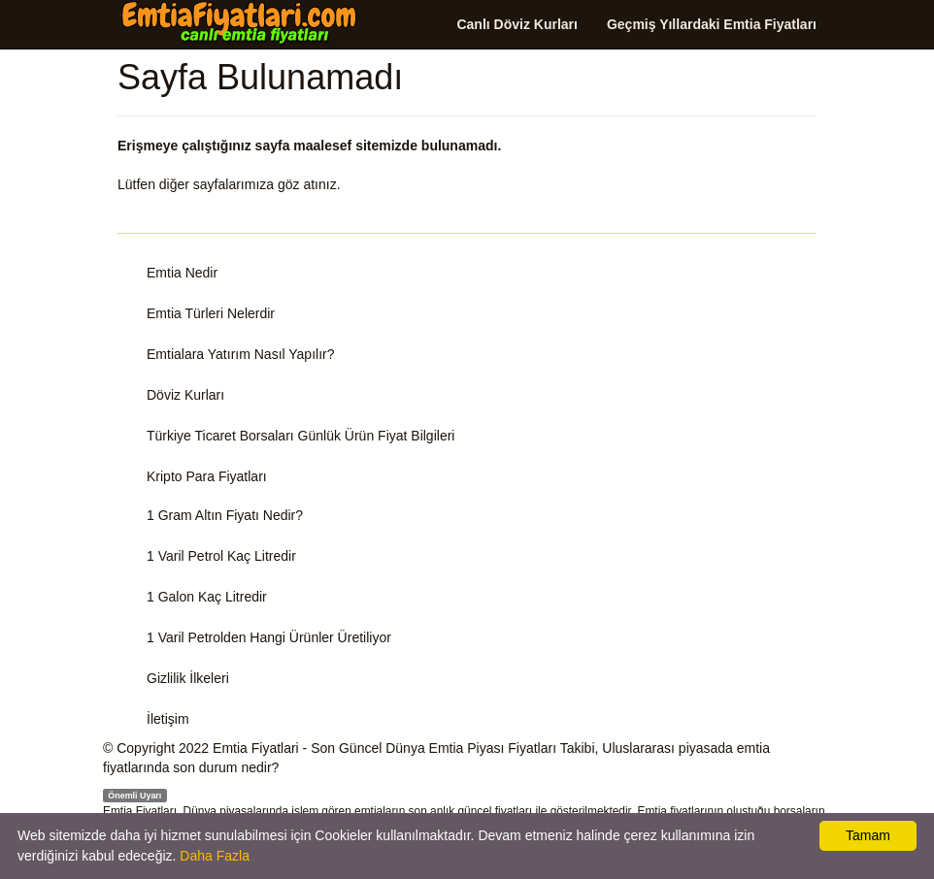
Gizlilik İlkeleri (188, 678)
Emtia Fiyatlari (256, 748)
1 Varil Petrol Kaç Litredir (221, 556)
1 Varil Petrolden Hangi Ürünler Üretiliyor (269, 637)
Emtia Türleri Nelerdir (211, 313)
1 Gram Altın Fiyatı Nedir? (225, 515)
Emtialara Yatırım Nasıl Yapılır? (240, 354)
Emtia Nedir (182, 272)
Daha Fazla (215, 855)
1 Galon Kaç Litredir (207, 596)
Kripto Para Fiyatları (207, 476)
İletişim (168, 719)
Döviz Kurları (185, 395)
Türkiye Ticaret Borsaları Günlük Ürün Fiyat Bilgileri (300, 435)
